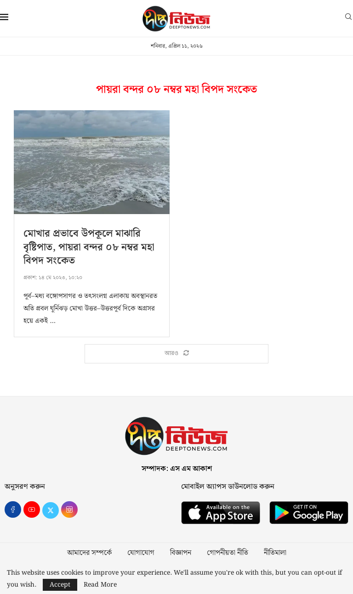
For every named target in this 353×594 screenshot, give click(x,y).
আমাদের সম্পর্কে (89, 553)
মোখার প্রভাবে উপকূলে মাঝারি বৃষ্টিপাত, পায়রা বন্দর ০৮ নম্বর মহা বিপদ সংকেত (88, 247)
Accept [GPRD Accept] (60, 585)
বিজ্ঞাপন (180, 553)
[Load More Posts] (176, 353)
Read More (100, 585)
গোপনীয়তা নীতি (227, 553)
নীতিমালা (275, 553)
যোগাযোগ (140, 553)
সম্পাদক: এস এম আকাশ (177, 469)
